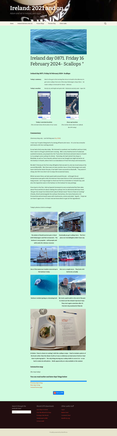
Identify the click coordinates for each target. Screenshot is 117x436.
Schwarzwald (40, 421)
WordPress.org (65, 418)
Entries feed (64, 412)
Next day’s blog (35, 385)
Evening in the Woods (43, 415)
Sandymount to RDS (42, 418)
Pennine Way (52, 23)
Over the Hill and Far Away (44, 412)
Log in (63, 409)
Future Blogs (40, 23)
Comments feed (65, 415)
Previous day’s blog (36, 383)
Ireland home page (36, 387)
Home (12, 23)
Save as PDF (58, 393)
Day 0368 (57, 138)
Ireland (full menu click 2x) (25, 23)
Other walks (63, 23)
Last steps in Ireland (42, 409)
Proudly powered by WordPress (58, 432)
